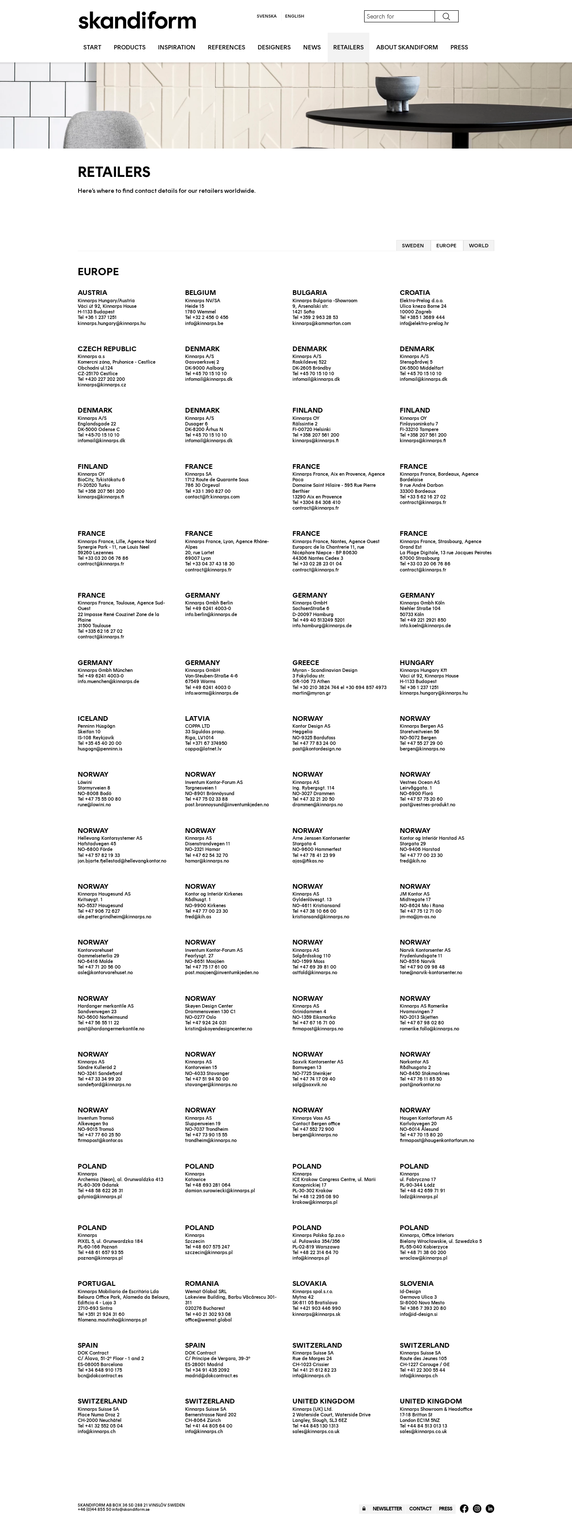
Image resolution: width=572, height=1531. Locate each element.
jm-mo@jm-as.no (418, 917)
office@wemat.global (208, 1320)
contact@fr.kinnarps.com (212, 497)
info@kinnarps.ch (311, 1376)
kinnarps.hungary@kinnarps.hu (112, 323)
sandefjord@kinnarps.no (104, 1084)
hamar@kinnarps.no (207, 861)
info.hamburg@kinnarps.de (322, 626)
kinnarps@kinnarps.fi (315, 441)
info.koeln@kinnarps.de (425, 626)
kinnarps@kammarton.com (321, 323)
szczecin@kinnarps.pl (209, 1252)
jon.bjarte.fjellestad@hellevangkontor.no (122, 861)
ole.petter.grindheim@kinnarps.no (114, 917)
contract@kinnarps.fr (315, 508)
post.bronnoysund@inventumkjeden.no (227, 805)
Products (130, 47)
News (312, 47)
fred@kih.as (198, 917)
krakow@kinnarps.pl (315, 1202)
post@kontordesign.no (316, 749)
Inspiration (176, 47)
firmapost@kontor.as (100, 1140)
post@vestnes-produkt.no (427, 805)
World (479, 246)
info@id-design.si (419, 1314)
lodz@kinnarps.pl (419, 1197)
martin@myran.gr (311, 693)
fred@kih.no (413, 861)
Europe (446, 246)
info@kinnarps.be (204, 323)
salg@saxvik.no (309, 1084)
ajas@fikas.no (307, 861)
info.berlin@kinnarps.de (211, 614)
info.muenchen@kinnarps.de (108, 681)
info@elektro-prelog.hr (424, 323)
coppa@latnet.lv (203, 749)
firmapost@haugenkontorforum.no (437, 1140)
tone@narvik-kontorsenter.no (431, 972)
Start (92, 47)
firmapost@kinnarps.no (317, 1029)
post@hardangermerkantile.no (111, 1029)
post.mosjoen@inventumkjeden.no (222, 972)
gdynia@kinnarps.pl (100, 1197)
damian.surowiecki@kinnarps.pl (220, 1191)
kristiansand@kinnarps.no (320, 917)
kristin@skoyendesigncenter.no (218, 1029)
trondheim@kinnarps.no (211, 1140)
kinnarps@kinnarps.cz (102, 385)
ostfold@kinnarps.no (314, 972)
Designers (274, 47)
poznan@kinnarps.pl (100, 1258)
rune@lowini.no (94, 805)
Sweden (413, 246)
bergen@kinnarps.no (422, 749)
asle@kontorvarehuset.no (105, 972)
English (294, 16)
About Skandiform (407, 47)
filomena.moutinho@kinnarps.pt (112, 1320)
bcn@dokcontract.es (100, 1376)
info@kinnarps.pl (310, 1258)
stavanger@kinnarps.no (211, 1084)
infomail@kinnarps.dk (209, 379)
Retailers (348, 47)
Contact (420, 1509)
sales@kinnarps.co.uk (316, 1431)
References (226, 47)
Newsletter (387, 1509)
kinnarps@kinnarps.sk (316, 1314)
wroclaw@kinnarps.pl (423, 1258)
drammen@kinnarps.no (317, 805)
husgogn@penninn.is (100, 749)
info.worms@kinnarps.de (211, 693)
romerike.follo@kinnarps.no (429, 1029)
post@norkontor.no (420, 1084)
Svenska (267, 16)
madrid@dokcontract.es (211, 1376)
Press (459, 47)
